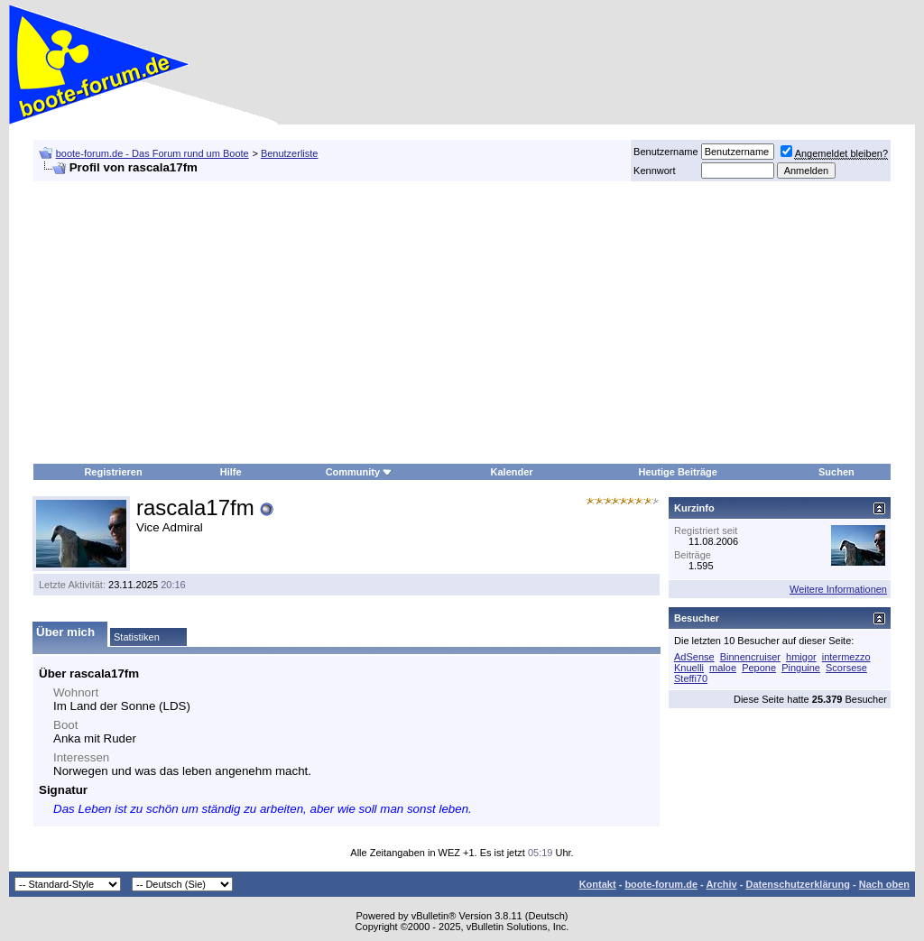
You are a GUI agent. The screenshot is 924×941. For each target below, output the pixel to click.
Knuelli (689, 667)
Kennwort (654, 170)
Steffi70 (690, 678)
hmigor (801, 656)
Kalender (512, 471)
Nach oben (884, 884)
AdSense (694, 656)
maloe (722, 667)
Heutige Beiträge (678, 471)
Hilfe (231, 471)
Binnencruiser (750, 656)
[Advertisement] (390, 323)
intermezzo (846, 656)
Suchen (836, 471)
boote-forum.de (661, 884)
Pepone (759, 667)
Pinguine (800, 667)
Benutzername (665, 151)
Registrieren (113, 471)
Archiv (721, 884)
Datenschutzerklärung (797, 884)
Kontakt (597, 884)
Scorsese (846, 667)
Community (359, 471)
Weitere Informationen (838, 589)
